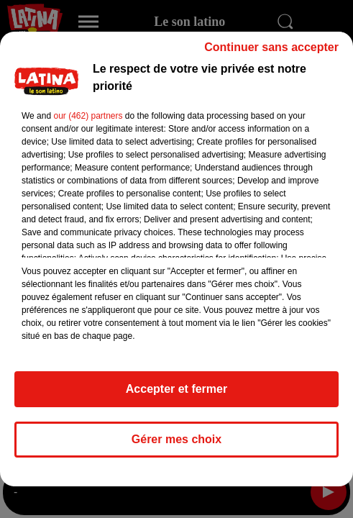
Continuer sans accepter (271, 53)
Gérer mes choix (176, 446)
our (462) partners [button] (87, 122)
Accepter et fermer (176, 395)
